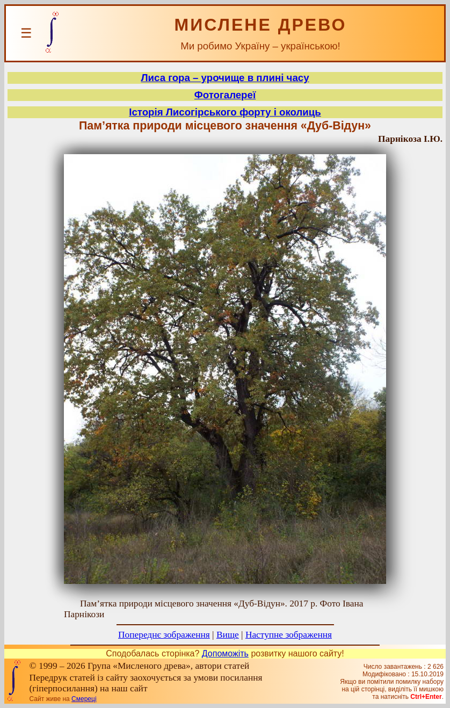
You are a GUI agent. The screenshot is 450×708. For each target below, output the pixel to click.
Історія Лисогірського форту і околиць (225, 112)
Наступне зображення (288, 635)
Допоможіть (225, 653)
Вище (227, 635)
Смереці (83, 699)
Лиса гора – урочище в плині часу (225, 77)
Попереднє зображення (164, 635)
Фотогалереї (225, 94)
